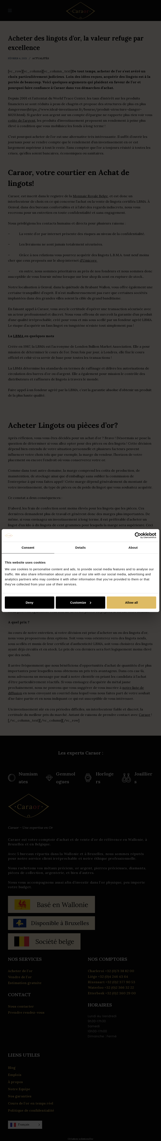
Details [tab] (80, 547)
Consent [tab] (28, 547)
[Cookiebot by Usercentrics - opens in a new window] (137, 535)
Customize (80, 602)
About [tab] (133, 547)
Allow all (131, 602)
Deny (29, 602)
